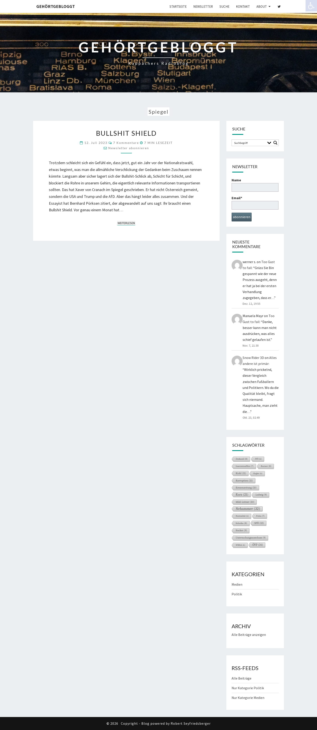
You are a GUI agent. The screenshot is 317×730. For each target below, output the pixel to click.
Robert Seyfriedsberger (191, 723)
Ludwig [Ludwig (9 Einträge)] (261, 494)
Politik (237, 594)
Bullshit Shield (126, 133)
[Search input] (249, 142)
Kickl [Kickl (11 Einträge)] (241, 473)
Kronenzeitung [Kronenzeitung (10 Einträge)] (246, 487)
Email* (255, 203)
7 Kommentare (126, 143)
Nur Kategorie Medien (248, 697)
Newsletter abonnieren (128, 148)
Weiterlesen (126, 223)
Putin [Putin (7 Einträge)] (260, 516)
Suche (224, 6)
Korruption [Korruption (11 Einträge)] (244, 480)
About (261, 6)
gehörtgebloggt (55, 6)
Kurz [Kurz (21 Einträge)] (242, 494)
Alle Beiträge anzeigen (249, 634)
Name (255, 185)
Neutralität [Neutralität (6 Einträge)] (242, 516)
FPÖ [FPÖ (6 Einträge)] (258, 459)
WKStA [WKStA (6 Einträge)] (240, 545)
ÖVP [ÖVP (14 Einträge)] (257, 544)
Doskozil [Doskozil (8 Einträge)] (242, 458)
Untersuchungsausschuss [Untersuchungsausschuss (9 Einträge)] (251, 537)
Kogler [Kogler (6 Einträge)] (257, 473)
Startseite (178, 6)
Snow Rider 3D (253, 357)
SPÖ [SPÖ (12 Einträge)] (259, 523)
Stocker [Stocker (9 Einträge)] (241, 530)
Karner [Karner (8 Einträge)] (266, 466)
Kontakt (243, 6)
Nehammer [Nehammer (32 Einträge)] (248, 509)
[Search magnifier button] (275, 143)
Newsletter (203, 6)
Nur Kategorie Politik (248, 688)
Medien (237, 584)
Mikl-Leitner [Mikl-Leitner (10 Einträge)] (245, 501)
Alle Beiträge (241, 678)
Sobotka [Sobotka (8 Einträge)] (241, 523)
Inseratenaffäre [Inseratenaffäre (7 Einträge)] (245, 466)
